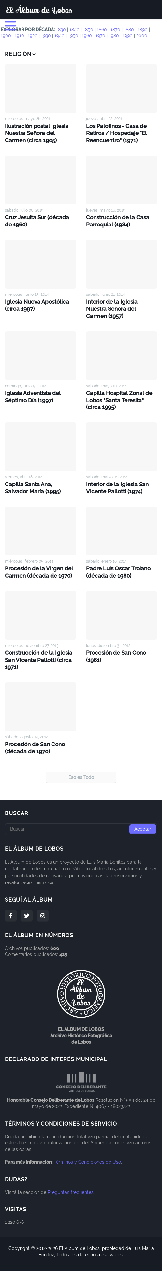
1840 (74, 29)
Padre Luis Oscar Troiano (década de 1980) (117, 560)
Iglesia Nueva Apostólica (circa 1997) (36, 302)
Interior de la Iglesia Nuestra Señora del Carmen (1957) (121, 302)
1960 (87, 35)
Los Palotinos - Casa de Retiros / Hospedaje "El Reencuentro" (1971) (115, 133)
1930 (46, 35)
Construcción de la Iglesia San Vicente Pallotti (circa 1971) (37, 647)
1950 (73, 35)
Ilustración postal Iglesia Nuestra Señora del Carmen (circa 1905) (40, 133)
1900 (6, 35)
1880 (129, 29)
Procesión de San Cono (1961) (115, 643)
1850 (88, 29)
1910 (19, 35)
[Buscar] (81, 815)
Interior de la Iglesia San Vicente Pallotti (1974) (116, 476)
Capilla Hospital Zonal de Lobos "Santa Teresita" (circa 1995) (121, 390)
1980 (114, 35)
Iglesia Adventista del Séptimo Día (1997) (32, 386)
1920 (32, 35)
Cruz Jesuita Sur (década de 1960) (40, 219)
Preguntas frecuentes (71, 1178)
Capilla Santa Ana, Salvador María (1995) (39, 476)
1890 (143, 29)
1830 (61, 29)
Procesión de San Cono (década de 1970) (34, 734)
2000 (141, 35)
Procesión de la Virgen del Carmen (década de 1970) (38, 560)
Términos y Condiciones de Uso (87, 1148)
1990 (128, 35)
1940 (59, 35)
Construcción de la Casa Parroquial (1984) (116, 219)
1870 (115, 29)
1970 (100, 35)
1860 (102, 29)
